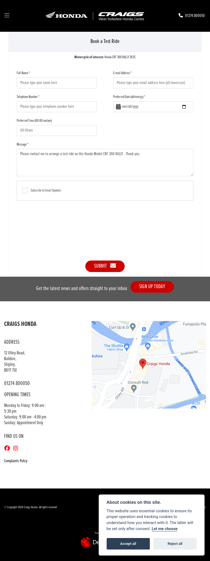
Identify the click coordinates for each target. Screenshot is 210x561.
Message (22, 144)
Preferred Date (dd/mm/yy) (129, 96)
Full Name (23, 73)
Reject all (175, 544)
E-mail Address (122, 73)
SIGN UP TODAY (154, 286)
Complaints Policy (15, 461)
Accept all (128, 544)
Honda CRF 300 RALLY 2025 (105, 57)
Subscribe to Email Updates (41, 190)
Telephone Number (28, 96)
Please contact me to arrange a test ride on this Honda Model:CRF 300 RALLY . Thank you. (105, 162)
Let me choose (165, 529)
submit (105, 266)
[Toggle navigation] (7, 15)
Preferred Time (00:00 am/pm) (34, 120)
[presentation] (105, 227)
